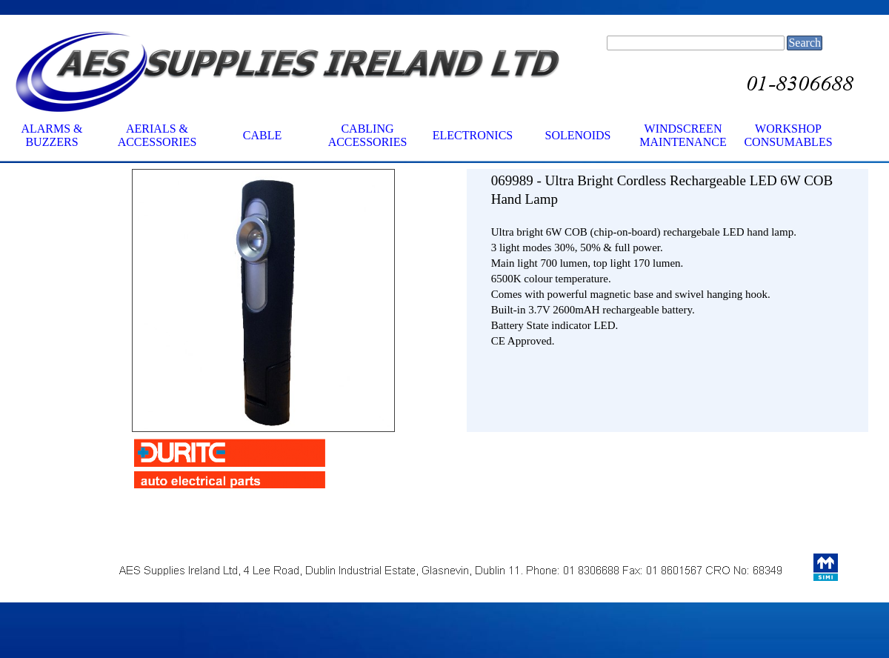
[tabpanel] (667, 292)
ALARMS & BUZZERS (51, 135)
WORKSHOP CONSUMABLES (788, 135)
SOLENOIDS (578, 135)
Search (804, 42)
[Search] (696, 43)
